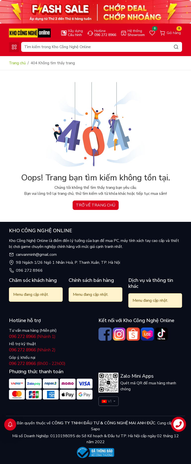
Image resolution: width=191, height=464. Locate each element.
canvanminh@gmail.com (36, 254)
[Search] (101, 47)
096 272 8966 (29, 270)
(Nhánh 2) (32, 350)
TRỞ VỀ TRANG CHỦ (95, 205)
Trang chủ (17, 63)
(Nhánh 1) (32, 336)
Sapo (95, 429)
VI (106, 401)
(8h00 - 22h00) (37, 363)
